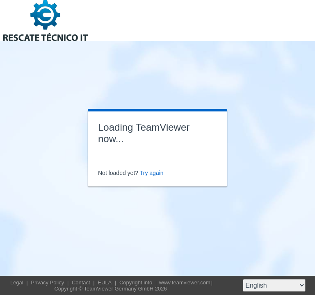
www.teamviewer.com (184, 282)
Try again (152, 173)
